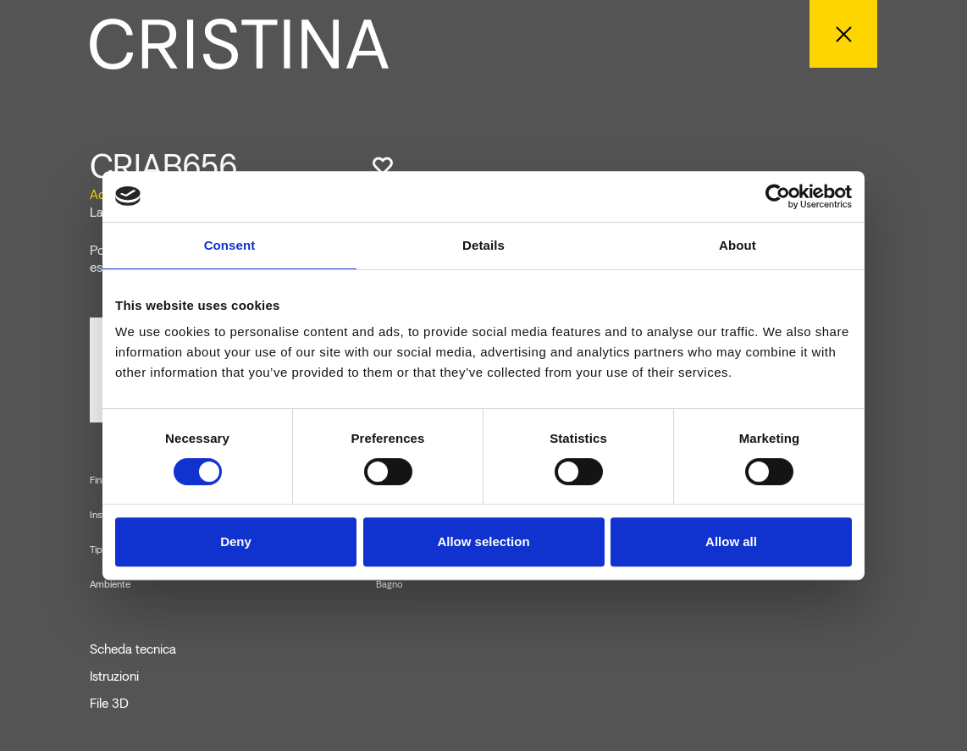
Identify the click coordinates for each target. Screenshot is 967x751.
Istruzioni (114, 676)
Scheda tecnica (133, 649)
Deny (235, 541)
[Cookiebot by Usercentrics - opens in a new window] (778, 196)
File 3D (109, 703)
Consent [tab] (230, 245)
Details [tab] (483, 245)
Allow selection (483, 541)
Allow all (731, 541)
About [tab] (737, 245)
